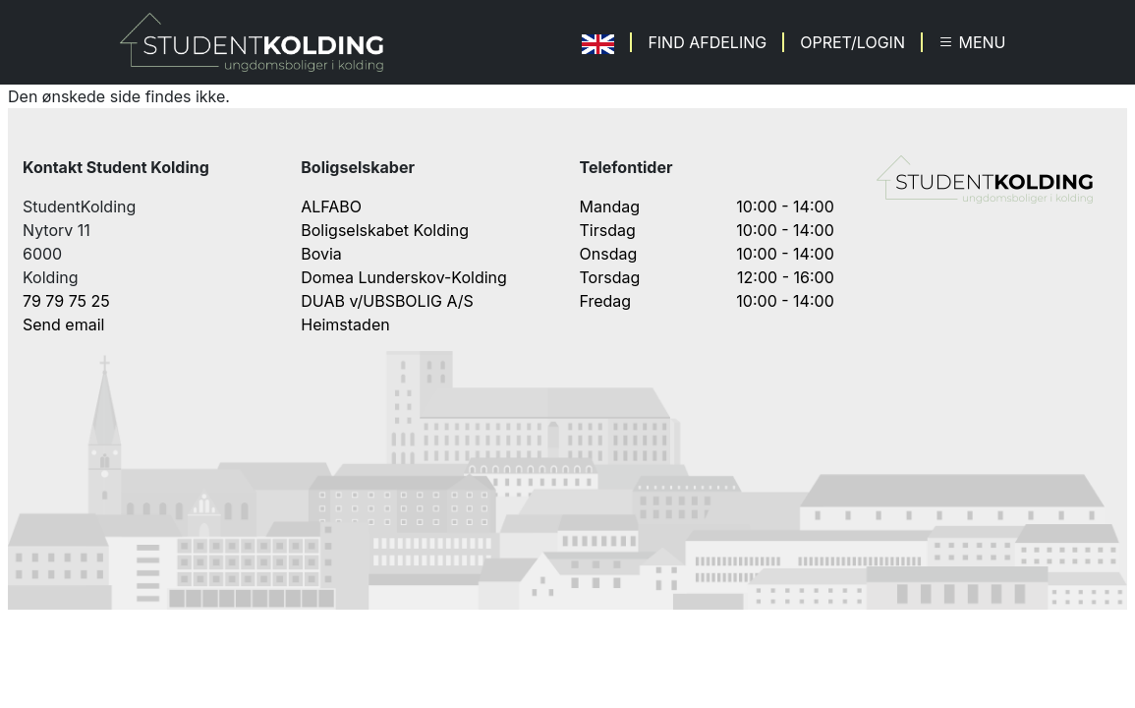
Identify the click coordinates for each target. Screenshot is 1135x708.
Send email (63, 324)
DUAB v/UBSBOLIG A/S (387, 301)
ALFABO (331, 206)
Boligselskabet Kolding (385, 230)
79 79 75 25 (66, 301)
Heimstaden (345, 324)
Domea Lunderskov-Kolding (404, 277)
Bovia (321, 254)
